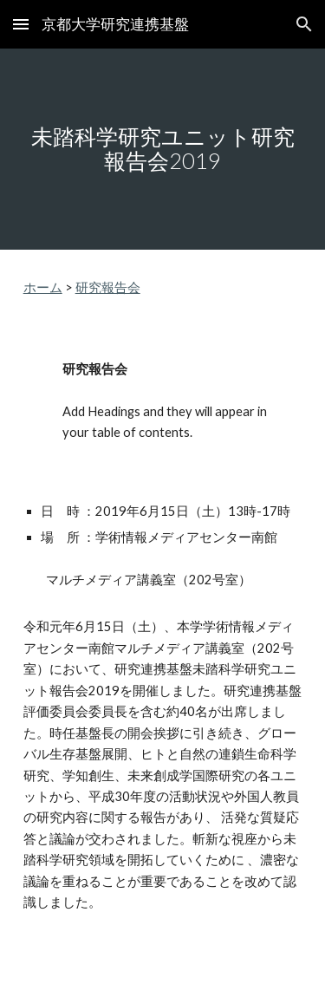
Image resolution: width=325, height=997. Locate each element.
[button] (21, 24)
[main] (162, 149)
